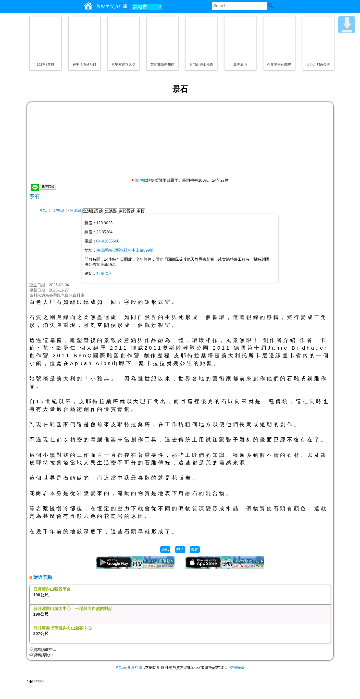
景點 (43, 210)
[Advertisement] (180, 141)
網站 (165, 549)
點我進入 (104, 273)
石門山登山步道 (201, 64)
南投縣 (58, 210)
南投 (141, 211)
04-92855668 (107, 241)
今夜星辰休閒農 (279, 64)
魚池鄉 (138, 180)
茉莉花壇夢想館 (162, 64)
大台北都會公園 (318, 64)
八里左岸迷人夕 (124, 64)
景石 (34, 196)
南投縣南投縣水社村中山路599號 (125, 250)
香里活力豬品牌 (85, 64)
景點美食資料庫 (129, 667)
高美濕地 (240, 64)
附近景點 (42, 577)
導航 (195, 549)
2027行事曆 (45, 64)
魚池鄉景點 (93, 211)
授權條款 (237, 667)
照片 (180, 549)
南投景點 (127, 211)
